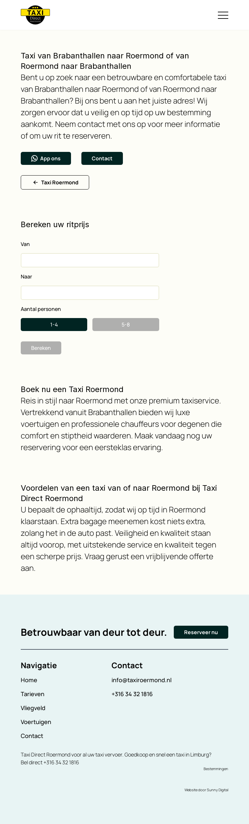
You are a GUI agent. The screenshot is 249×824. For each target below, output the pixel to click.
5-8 (126, 324)
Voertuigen (36, 722)
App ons (46, 158)
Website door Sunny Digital (206, 789)
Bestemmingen (216, 768)
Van (25, 244)
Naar (26, 276)
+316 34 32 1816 (132, 694)
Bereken (41, 347)
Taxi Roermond (54, 182)
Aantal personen (41, 309)
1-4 (54, 324)
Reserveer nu (201, 632)
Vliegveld (33, 708)
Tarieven (32, 694)
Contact (102, 158)
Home (29, 680)
